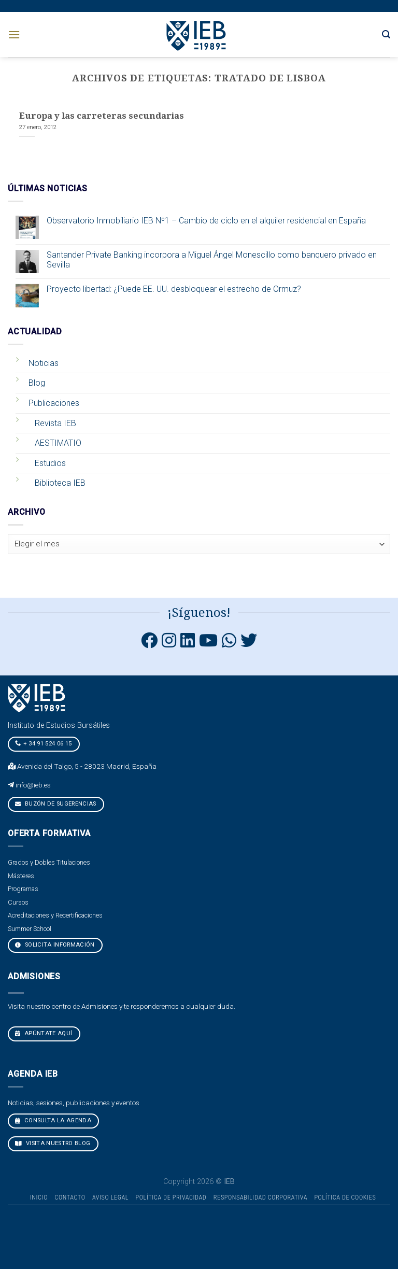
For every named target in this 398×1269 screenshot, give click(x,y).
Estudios (50, 463)
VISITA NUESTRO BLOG (53, 1143)
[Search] (386, 34)
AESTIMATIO (58, 443)
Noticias (44, 363)
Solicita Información (55, 944)
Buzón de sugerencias (55, 803)
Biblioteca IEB (60, 483)
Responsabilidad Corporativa (260, 1197)
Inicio (39, 1197)
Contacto (69, 1197)
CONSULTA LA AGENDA (53, 1120)
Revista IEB (55, 423)
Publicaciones (54, 403)
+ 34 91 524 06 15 (43, 743)
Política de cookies (345, 1197)
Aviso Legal (110, 1197)
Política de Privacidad (171, 1197)
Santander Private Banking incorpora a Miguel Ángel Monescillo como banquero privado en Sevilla (212, 260)
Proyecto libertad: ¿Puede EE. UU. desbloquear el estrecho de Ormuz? (174, 289)
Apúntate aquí (44, 1033)
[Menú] (14, 34)
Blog (37, 383)
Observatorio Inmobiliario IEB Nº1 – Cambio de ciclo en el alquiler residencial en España (206, 220)
